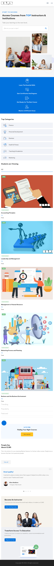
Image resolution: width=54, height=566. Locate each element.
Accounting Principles (8, 214)
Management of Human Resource (12, 306)
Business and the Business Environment (13, 397)
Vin (2, 216)
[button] (27, 436)
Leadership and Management (10, 260)
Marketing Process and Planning (11, 352)
